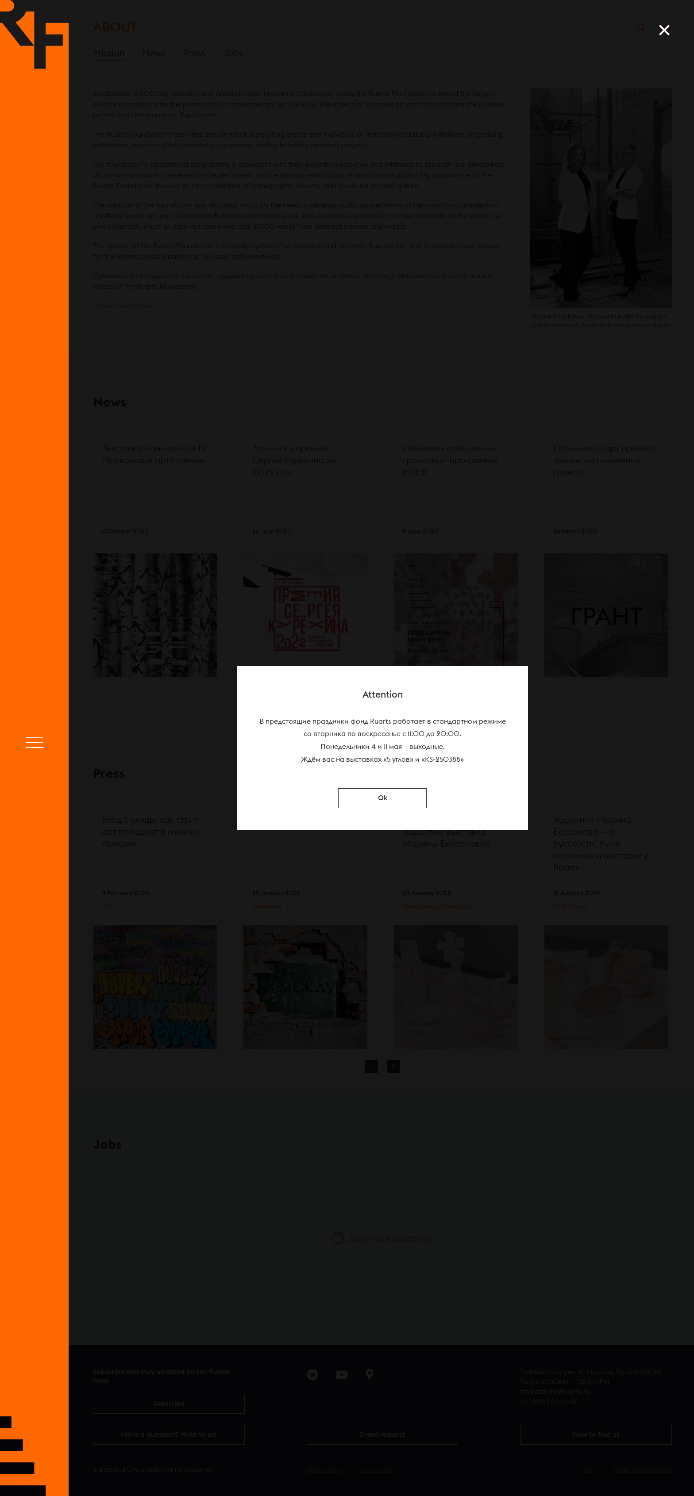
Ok (382, 798)
